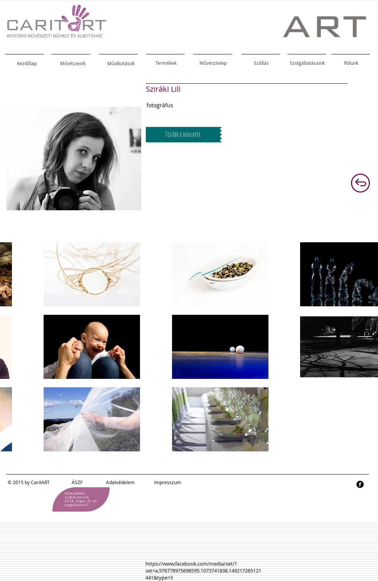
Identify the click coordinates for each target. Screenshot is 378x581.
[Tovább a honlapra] (183, 134)
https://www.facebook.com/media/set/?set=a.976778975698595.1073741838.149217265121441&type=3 (203, 570)
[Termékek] (166, 63)
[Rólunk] (351, 63)
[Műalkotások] (120, 63)
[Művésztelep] (213, 63)
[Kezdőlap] (26, 63)
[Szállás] (261, 63)
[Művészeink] (73, 63)
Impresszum (167, 482)
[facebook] (360, 484)
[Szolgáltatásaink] (307, 63)
